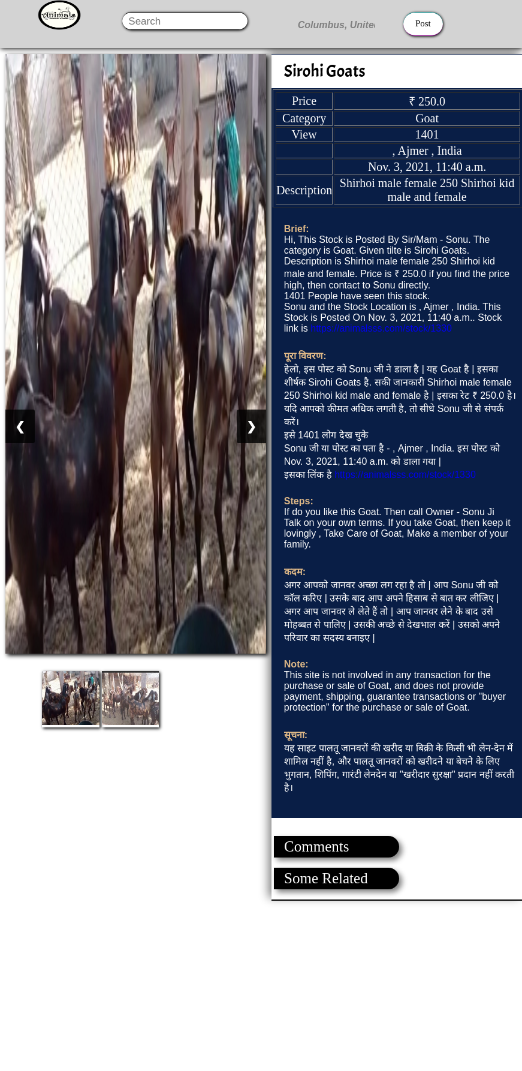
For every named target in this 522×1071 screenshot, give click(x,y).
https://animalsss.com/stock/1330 (381, 328)
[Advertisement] (260, 985)
